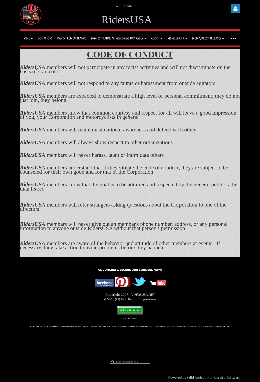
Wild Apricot (196, 377)
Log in (235, 8)
